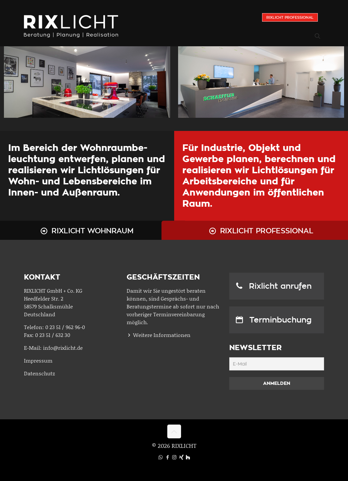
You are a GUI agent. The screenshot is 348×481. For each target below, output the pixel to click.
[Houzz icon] (188, 457)
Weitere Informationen (162, 335)
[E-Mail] (276, 363)
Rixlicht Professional (290, 17)
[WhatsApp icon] (160, 457)
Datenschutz (39, 373)
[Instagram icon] (174, 457)
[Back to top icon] (174, 431)
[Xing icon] (181, 457)
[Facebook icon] (167, 457)
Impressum (38, 360)
